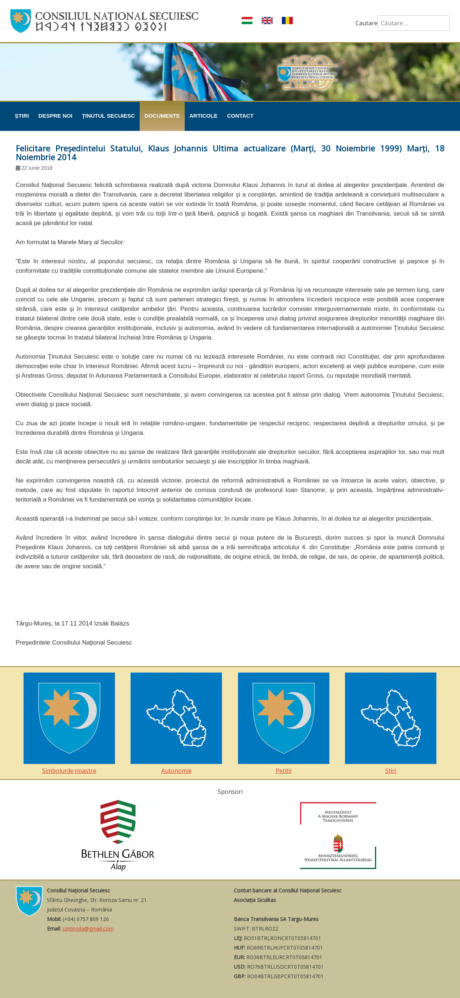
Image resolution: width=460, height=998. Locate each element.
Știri (22, 116)
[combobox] (414, 23)
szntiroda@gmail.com (88, 928)
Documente (162, 116)
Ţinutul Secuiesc (108, 116)
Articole (203, 116)
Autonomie (176, 723)
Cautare (367, 23)
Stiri (391, 723)
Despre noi (55, 116)
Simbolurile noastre (69, 723)
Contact (240, 116)
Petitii (284, 723)
